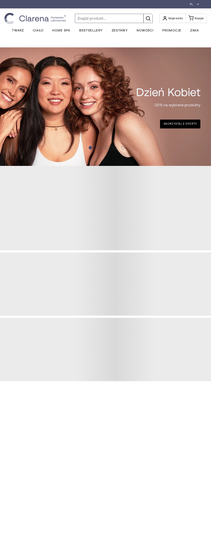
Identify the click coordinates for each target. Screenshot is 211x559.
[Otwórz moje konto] (172, 18)
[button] (193, 4)
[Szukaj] (114, 18)
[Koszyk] (196, 18)
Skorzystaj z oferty (180, 123)
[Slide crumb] (90, 147)
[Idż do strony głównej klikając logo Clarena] (36, 18)
